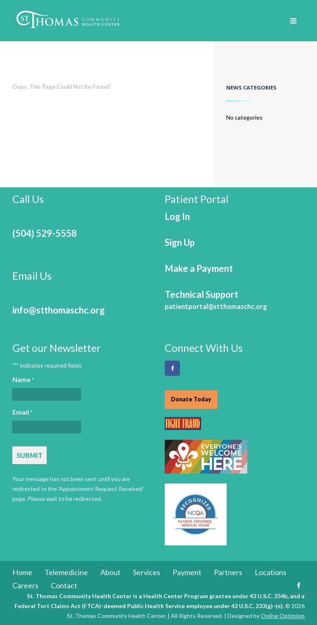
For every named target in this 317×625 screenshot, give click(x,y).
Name (23, 380)
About (110, 572)
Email (22, 412)
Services (146, 572)
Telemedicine (66, 572)
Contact (64, 585)
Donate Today (191, 399)
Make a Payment (199, 268)
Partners (228, 572)
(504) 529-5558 (44, 233)
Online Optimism (283, 615)
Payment (187, 572)
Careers (25, 585)
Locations (270, 572)
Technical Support (216, 300)
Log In (177, 216)
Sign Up (180, 242)
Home (22, 572)
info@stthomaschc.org (58, 310)
